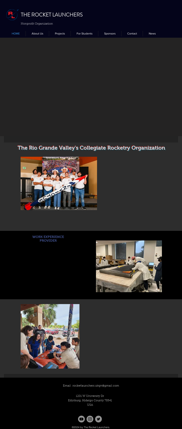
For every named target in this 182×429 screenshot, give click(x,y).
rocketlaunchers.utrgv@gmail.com (96, 385)
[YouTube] (81, 419)
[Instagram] (90, 419)
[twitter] (98, 419)
